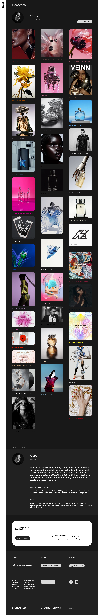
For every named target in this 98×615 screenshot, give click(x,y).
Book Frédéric (84, 21)
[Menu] (90, 5)
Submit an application (51, 565)
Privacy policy (73, 605)
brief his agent (22, 538)
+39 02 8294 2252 (29, 589)
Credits (71, 608)
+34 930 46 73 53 (29, 587)
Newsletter (78, 565)
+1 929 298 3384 (28, 583)
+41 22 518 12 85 (28, 585)
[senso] (3, 5)
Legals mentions (74, 602)
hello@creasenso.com (22, 565)
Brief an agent (48, 582)
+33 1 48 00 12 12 (29, 581)
